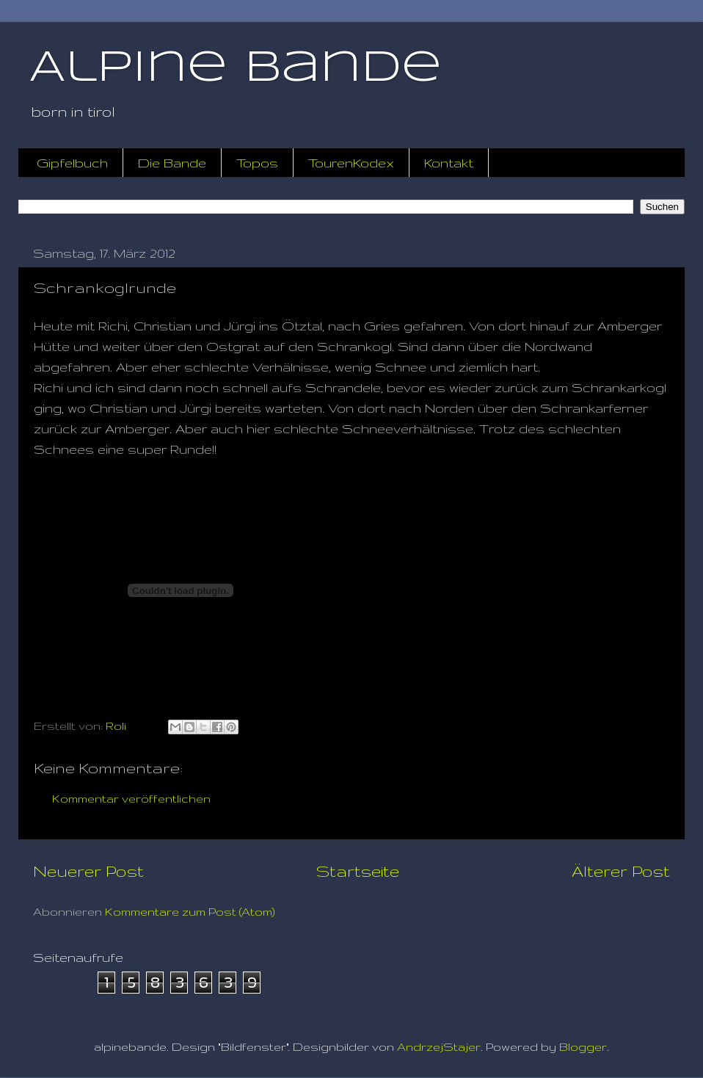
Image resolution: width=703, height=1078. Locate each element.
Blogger (583, 1047)
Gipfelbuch (72, 163)
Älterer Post (621, 871)
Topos (257, 163)
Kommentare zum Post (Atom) (190, 911)
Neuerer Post (88, 871)
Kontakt (448, 163)
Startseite (357, 871)
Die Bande (172, 163)
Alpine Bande (235, 68)
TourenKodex (351, 163)
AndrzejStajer (439, 1047)
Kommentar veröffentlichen (131, 798)
